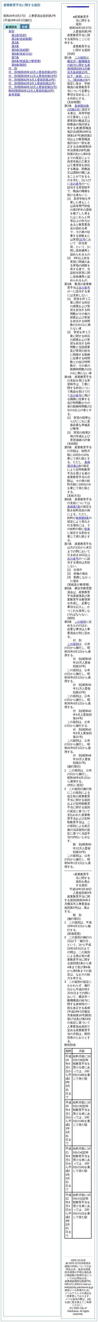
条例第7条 (73, 506)
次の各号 (75, 183)
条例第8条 (82, 517)
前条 (87, 528)
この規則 (80, 57)
